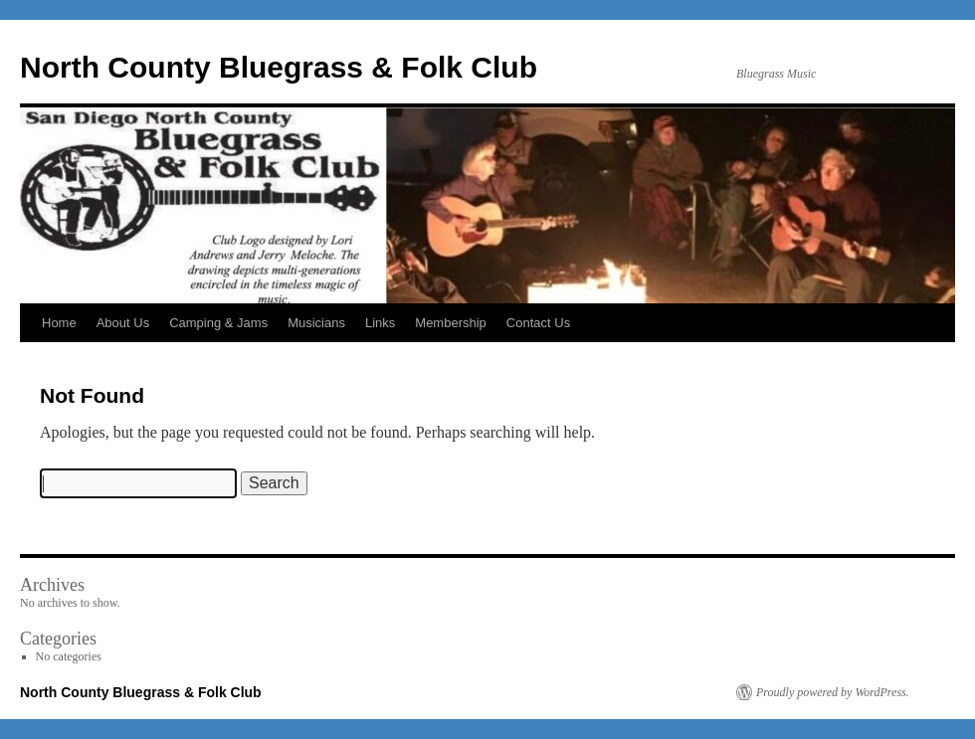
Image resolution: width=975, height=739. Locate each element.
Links (380, 322)
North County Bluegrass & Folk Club (278, 67)
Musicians (316, 322)
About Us (123, 322)
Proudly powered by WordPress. (832, 692)
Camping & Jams (218, 322)
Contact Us (538, 322)
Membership (451, 322)
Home (59, 322)
